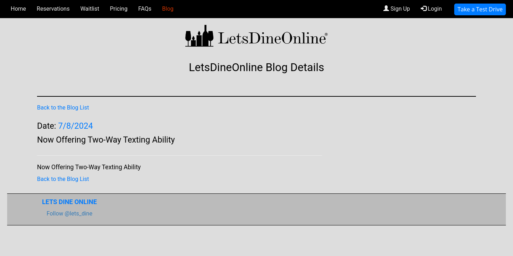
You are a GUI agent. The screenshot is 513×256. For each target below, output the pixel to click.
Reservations (53, 8)
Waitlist (89, 8)
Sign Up (396, 8)
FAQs (144, 8)
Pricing (119, 8)
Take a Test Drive (480, 9)
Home (18, 8)
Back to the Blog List (63, 107)
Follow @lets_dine (69, 213)
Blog (167, 8)
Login (431, 8)
